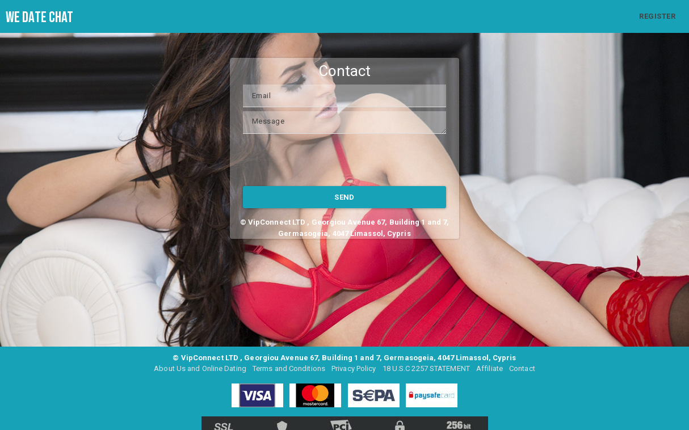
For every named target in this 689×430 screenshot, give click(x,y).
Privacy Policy (353, 368)
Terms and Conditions (289, 368)
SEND (344, 197)
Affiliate (489, 368)
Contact (522, 368)
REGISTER (657, 16)
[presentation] (329, 160)
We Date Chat (39, 18)
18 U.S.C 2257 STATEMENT (426, 368)
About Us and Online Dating (200, 368)
